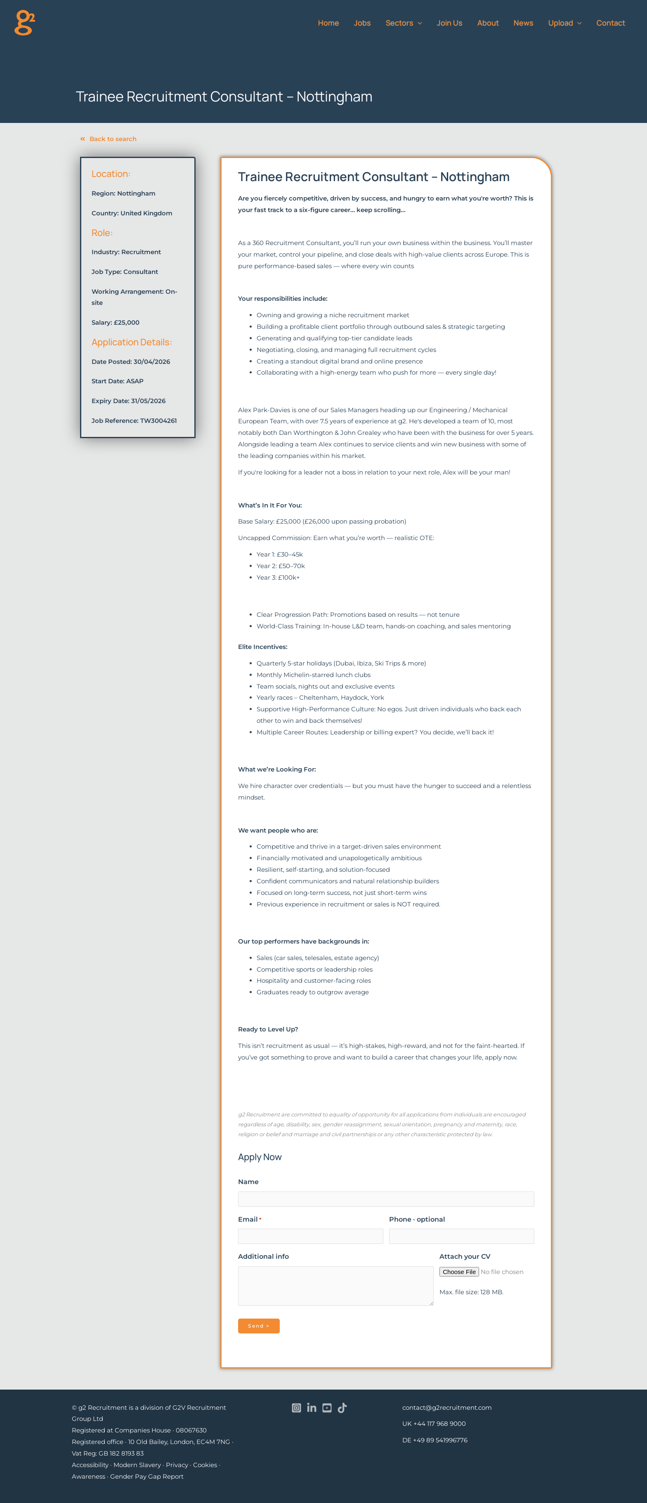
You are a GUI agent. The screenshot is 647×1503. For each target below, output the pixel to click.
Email (249, 1220)
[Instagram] (296, 1408)
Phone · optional (417, 1219)
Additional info (263, 1256)
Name (248, 1182)
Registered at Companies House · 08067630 (139, 1430)
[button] (417, 22)
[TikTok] (342, 1408)
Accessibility (90, 1465)
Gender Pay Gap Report (147, 1476)
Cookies (205, 1465)
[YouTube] (327, 1408)
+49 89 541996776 (440, 1440)
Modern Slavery (137, 1465)
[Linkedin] (312, 1408)
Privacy (177, 1465)
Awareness (88, 1476)
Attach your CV (465, 1256)
